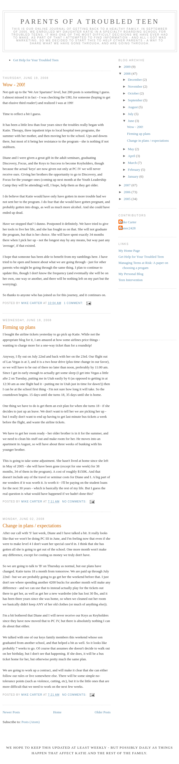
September (135, 100)
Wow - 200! (14, 84)
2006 (127, 192)
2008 (127, 73)
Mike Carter (128, 222)
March (133, 163)
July (131, 114)
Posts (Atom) (31, 722)
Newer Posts (11, 712)
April (132, 156)
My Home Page (129, 251)
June (131, 121)
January (134, 176)
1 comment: (74, 303)
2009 (127, 67)
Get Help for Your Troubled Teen (35, 60)
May (131, 149)
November (135, 86)
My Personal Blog (130, 274)
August (133, 107)
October (134, 93)
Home (57, 712)
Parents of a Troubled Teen (89, 21)
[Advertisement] (142, 313)
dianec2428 (128, 228)
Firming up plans (19, 327)
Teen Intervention (130, 280)
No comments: (74, 501)
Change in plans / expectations (32, 525)
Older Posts (103, 712)
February (134, 170)
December (135, 80)
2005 (127, 199)
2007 (127, 185)
